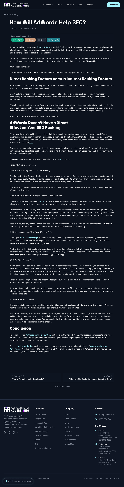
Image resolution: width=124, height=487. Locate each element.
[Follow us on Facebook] (9, 432)
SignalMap (69, 444)
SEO (31, 142)
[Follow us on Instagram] (13, 432)
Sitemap (117, 478)
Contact (89, 5)
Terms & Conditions (103, 478)
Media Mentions (72, 427)
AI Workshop (70, 440)
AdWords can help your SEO (38, 335)
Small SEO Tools (72, 435)
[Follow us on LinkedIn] (5, 432)
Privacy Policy (88, 478)
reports (42, 201)
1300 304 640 (105, 419)
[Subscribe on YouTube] (18, 432)
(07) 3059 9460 (104, 465)
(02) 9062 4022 (104, 440)
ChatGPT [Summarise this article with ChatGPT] (17, 40)
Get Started (113, 5)
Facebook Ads (40, 423)
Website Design (41, 431)
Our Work (70, 5)
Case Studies (70, 419)
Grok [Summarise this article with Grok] (41, 40)
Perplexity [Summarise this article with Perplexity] (53, 40)
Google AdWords (44, 47)
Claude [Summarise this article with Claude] (30, 40)
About (59, 5)
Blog (80, 5)
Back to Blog (11, 14)
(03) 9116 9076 (104, 453)
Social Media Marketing (44, 427)
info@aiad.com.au (107, 414)
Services (48, 5)
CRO (36, 444)
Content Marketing (42, 448)
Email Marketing (41, 435)
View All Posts (62, 386)
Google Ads (39, 419)
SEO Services (40, 414)
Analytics (38, 440)
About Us (69, 414)
